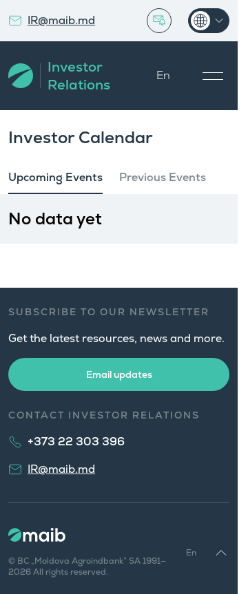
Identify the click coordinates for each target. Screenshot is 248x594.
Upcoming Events (55, 177)
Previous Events (162, 177)
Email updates (119, 374)
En (163, 75)
